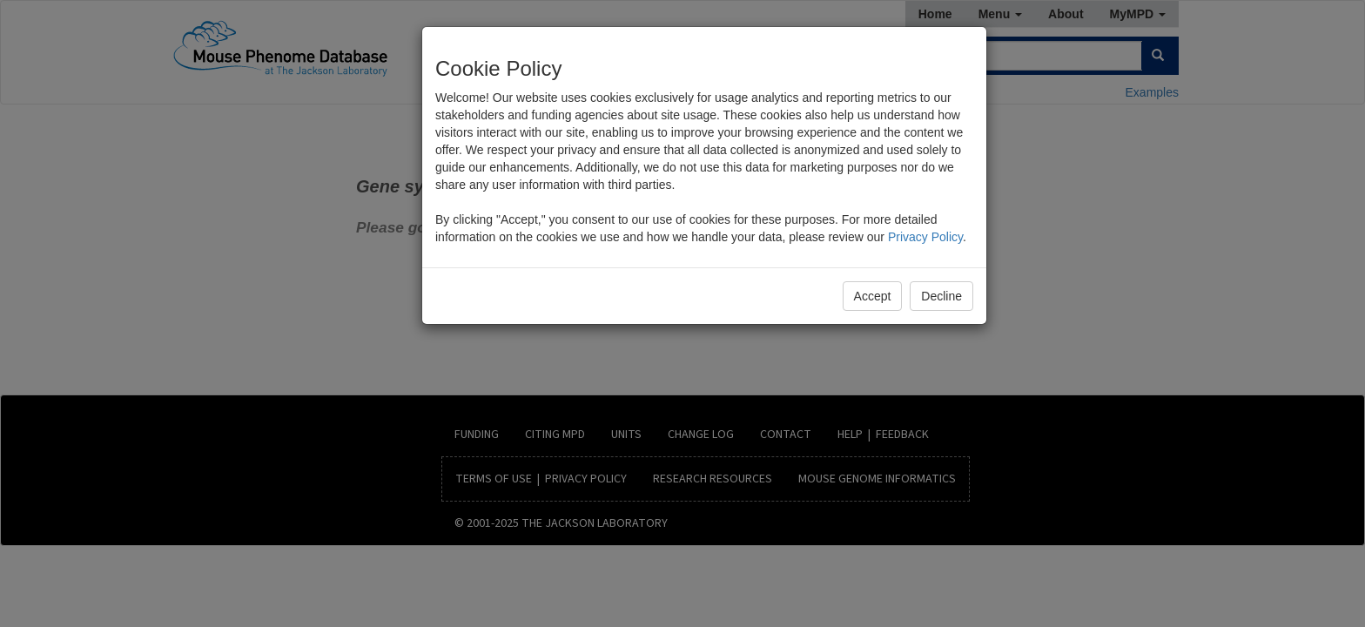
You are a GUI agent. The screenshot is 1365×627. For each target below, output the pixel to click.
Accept (872, 296)
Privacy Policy (925, 237)
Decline (941, 296)
